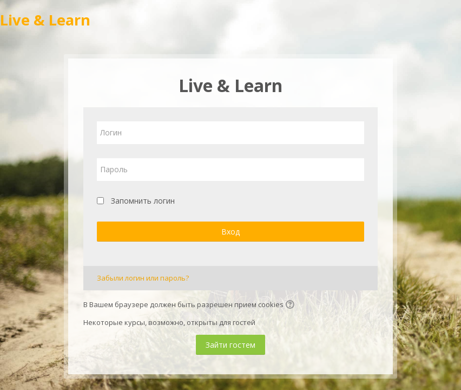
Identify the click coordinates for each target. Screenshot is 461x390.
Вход (230, 231)
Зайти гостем (230, 345)
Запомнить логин (143, 201)
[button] (291, 305)
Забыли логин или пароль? (143, 278)
